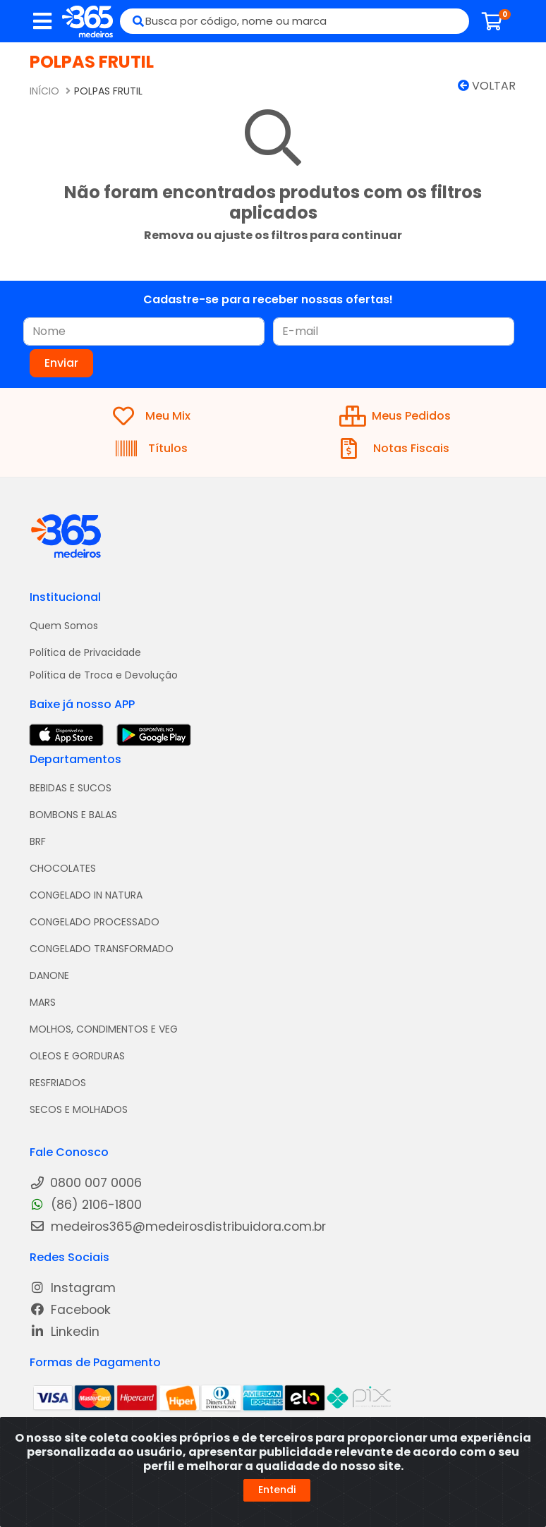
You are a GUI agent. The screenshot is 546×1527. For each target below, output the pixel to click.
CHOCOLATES (63, 868)
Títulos (152, 448)
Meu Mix (151, 416)
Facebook (70, 1310)
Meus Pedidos (395, 416)
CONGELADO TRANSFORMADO (102, 949)
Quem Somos (64, 626)
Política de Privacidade (85, 652)
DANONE (49, 975)
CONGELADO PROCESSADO (94, 922)
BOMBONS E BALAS (73, 815)
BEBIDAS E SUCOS (70, 788)
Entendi (277, 1490)
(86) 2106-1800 (86, 1205)
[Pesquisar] (132, 21)
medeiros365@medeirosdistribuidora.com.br (178, 1226)
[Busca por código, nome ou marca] (307, 21)
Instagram (73, 1288)
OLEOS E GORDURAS (77, 1056)
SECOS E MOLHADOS (79, 1109)
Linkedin (64, 1332)
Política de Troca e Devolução (104, 675)
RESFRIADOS (58, 1083)
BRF (38, 841)
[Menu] (42, 21)
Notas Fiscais (395, 448)
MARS (43, 1002)
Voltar (487, 86)
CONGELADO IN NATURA (86, 895)
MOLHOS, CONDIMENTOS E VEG (104, 1029)
